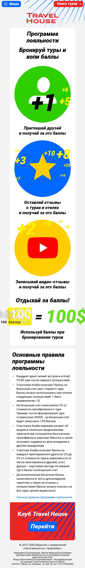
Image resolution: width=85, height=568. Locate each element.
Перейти (42, 526)
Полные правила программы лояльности (44, 497)
